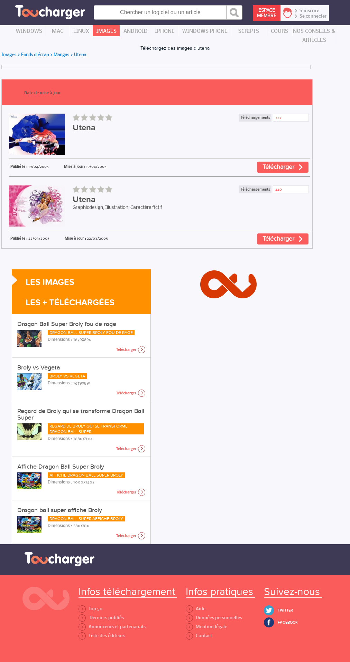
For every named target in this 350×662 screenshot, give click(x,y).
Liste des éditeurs (102, 635)
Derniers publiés (101, 617)
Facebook (288, 622)
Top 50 (90, 608)
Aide (195, 608)
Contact (199, 635)
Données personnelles (214, 617)
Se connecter (313, 16)
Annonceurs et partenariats (112, 626)
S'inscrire (309, 10)
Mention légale (206, 626)
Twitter (285, 610)
